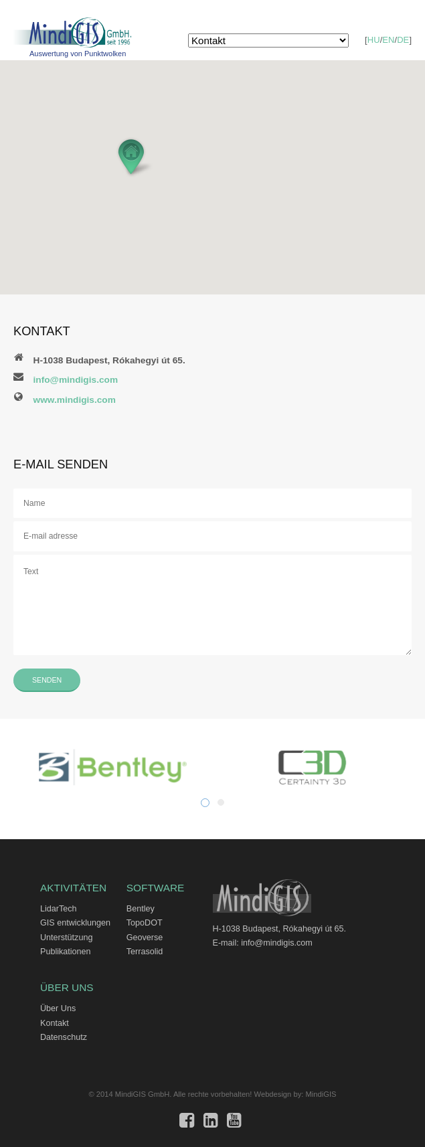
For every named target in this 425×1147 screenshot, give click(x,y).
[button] (134, 157)
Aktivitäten (73, 887)
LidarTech (58, 908)
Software (155, 887)
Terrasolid (144, 951)
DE (403, 40)
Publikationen (65, 951)
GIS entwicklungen (75, 923)
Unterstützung (66, 937)
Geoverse (144, 937)
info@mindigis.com (75, 380)
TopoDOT (144, 923)
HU (373, 40)
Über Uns (67, 987)
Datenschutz (63, 1037)
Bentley (140, 908)
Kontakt (54, 1023)
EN (389, 40)
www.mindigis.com (74, 400)
